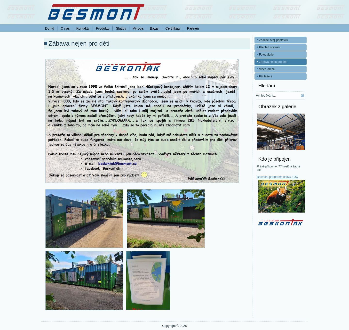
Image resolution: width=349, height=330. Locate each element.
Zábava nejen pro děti (273, 62)
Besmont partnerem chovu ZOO (277, 177)
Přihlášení (265, 76)
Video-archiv (267, 69)
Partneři (193, 28)
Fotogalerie (266, 54)
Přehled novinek (269, 47)
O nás (65, 28)
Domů (49, 28)
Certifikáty (172, 28)
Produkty (102, 28)
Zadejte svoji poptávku (273, 40)
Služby (121, 28)
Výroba (138, 28)
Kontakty (82, 28)
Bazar (154, 28)
